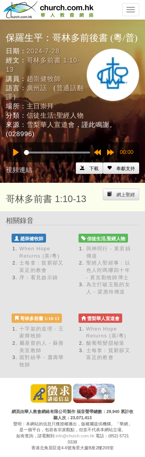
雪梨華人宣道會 (51, 124)
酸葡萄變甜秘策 (105, 343)
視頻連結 (19, 170)
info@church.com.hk (75, 435)
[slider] (57, 152)
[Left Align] (121, 168)
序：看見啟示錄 (38, 277)
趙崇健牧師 (44, 79)
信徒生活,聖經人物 (55, 115)
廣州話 (37, 88)
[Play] (16, 152)
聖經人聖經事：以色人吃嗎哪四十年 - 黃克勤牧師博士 (108, 270)
